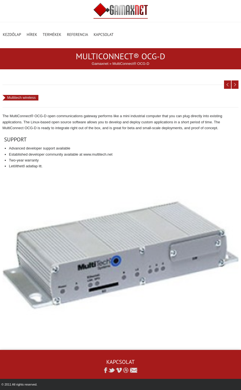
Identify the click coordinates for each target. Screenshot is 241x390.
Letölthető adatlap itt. (26, 166)
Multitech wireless (21, 97)
